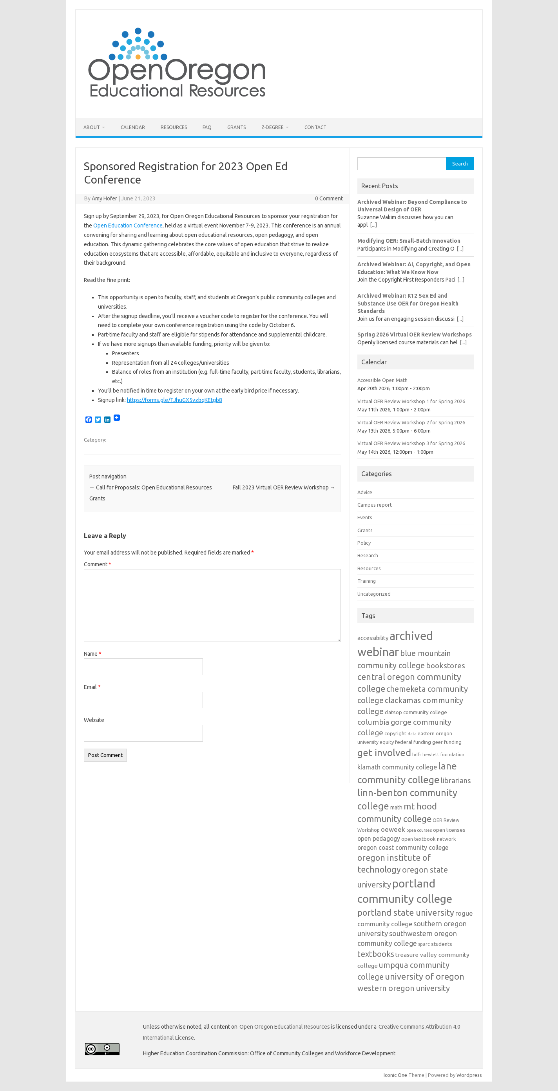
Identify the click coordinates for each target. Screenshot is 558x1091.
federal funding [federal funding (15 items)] (413, 742)
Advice (364, 492)
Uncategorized (374, 593)
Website (94, 720)
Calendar (133, 127)
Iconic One (395, 1075)
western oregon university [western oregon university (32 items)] (403, 988)
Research (367, 555)
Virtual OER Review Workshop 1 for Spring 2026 (411, 401)
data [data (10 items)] (412, 733)
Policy (364, 543)
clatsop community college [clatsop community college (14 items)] (416, 712)
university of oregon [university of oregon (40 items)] (424, 976)
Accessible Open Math (382, 380)
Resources (174, 127)
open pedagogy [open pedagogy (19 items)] (378, 838)
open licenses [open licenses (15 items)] (449, 830)
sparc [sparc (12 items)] (424, 944)
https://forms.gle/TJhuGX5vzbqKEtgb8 (174, 400)
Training (366, 581)
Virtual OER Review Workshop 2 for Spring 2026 (411, 422)
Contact (315, 127)
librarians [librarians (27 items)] (456, 780)
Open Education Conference (128, 225)
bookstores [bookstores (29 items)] (445, 665)
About (91, 127)
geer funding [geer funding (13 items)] (447, 742)
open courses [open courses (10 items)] (419, 830)
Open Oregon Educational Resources (284, 1027)
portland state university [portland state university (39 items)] (405, 912)
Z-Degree (272, 127)
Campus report (374, 504)
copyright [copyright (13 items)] (395, 733)
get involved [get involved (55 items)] (384, 752)
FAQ (207, 127)
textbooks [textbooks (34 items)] (375, 953)
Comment (97, 564)
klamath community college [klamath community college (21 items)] (397, 767)
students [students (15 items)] (441, 944)
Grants (236, 127)
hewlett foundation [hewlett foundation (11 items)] (443, 754)
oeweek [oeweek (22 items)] (393, 829)
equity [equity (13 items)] (387, 742)
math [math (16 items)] (396, 807)
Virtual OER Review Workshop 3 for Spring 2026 (411, 443)
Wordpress (469, 1075)
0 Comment (329, 198)
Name (92, 654)
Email (92, 687)
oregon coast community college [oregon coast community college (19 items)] (402, 847)
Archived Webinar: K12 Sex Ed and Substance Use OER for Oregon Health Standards (407, 303)
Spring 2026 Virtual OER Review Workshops (414, 334)
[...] (373, 225)
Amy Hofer (104, 198)
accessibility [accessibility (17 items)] (372, 638)
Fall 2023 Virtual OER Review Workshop (284, 487)
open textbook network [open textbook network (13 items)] (428, 839)
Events (364, 517)
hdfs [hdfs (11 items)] (416, 754)
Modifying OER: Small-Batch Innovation (408, 241)
